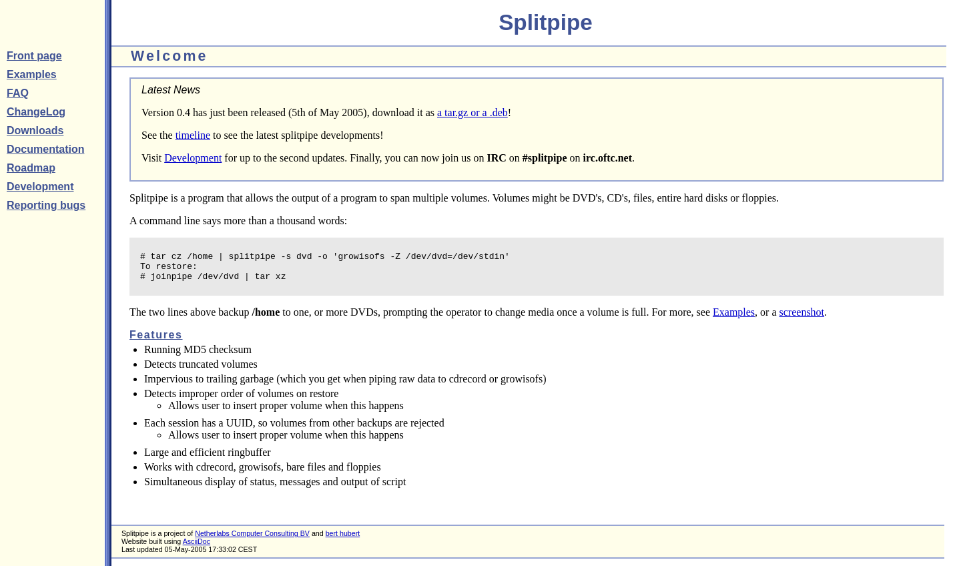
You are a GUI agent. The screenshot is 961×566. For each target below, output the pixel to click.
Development (40, 186)
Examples (32, 74)
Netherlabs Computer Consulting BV (252, 539)
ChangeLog (36, 111)
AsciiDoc (196, 547)
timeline (193, 135)
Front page (34, 55)
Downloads (35, 130)
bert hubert (343, 539)
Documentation (45, 149)
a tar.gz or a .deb (472, 112)
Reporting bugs (46, 205)
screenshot (802, 318)
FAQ (18, 93)
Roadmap (31, 168)
